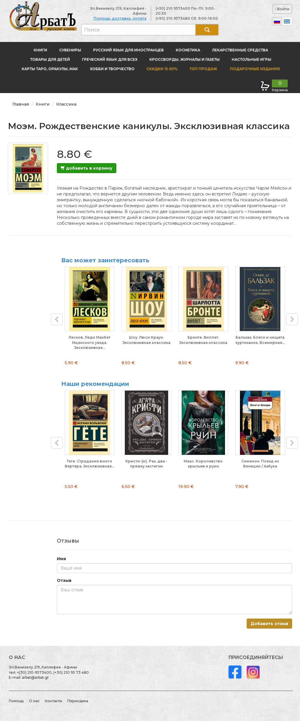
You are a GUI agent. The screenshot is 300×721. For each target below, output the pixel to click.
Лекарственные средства (240, 50)
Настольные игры (251, 59)
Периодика (77, 701)
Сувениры (70, 50)
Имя (61, 558)
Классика (66, 104)
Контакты (53, 701)
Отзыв (64, 580)
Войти (282, 9)
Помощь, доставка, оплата (119, 18)
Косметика (188, 50)
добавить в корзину (86, 168)
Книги (40, 50)
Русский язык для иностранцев (128, 50)
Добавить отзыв (269, 623)
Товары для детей (50, 59)
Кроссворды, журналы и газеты (184, 59)
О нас (34, 701)
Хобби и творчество (112, 69)
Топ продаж (203, 69)
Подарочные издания (254, 69)
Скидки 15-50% (162, 69)
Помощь (16, 701)
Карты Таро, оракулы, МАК (50, 69)
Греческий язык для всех (109, 59)
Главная (20, 104)
